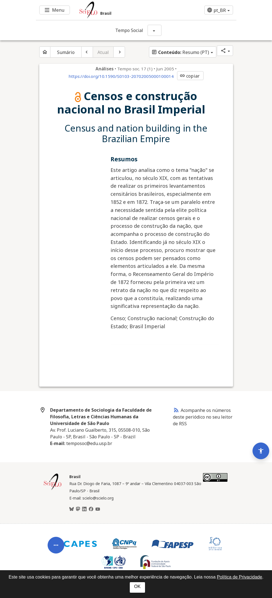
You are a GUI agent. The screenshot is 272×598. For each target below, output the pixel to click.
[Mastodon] (78, 509)
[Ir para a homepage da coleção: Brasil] (119, 10)
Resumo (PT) (180, 52)
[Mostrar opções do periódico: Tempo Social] (154, 30)
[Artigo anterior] (87, 52)
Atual (103, 52)
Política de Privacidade (239, 577)
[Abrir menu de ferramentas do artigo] (56, 549)
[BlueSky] (71, 509)
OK (137, 586)
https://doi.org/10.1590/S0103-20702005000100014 (121, 76)
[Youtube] (97, 509)
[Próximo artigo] (119, 52)
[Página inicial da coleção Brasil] (53, 489)
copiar (190, 76)
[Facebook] (91, 509)
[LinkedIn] (84, 509)
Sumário (66, 52)
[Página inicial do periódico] (44, 52)
